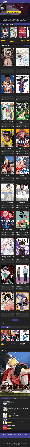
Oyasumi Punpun (11, 425)
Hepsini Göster (27, 45)
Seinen (24, 421)
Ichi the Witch (8, 148)
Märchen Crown (22, 67)
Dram (10, 408)
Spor (13, 402)
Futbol (15, 421)
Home (4, 434)
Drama (12, 408)
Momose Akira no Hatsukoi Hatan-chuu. (8, 257)
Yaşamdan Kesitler (12, 409)
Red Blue (22, 175)
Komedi (15, 408)
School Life (20, 421)
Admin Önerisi (11, 421)
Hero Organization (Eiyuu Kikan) (7, 284)
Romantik (22, 408)
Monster (22, 310)
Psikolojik (24, 327)
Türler (25, 434)
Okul (17, 421)
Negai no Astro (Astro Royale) (22, 122)
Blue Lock (8, 94)
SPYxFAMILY (22, 229)
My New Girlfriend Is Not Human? (22, 284)
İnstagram (10, 434)
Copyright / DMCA (18, 434)
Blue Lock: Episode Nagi (8, 229)
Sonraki (15, 320)
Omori (22, 256)
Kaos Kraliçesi (22, 148)
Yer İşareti (15, 437)
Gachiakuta (8, 67)
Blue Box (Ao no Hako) (8, 121)
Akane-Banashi (7, 310)
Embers (8, 175)
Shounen (26, 408)
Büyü (15, 327)
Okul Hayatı (19, 408)
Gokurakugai (22, 202)
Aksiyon (10, 402)
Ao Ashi (22, 94)
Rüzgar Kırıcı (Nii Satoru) (7, 202)
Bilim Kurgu (6, 327)
